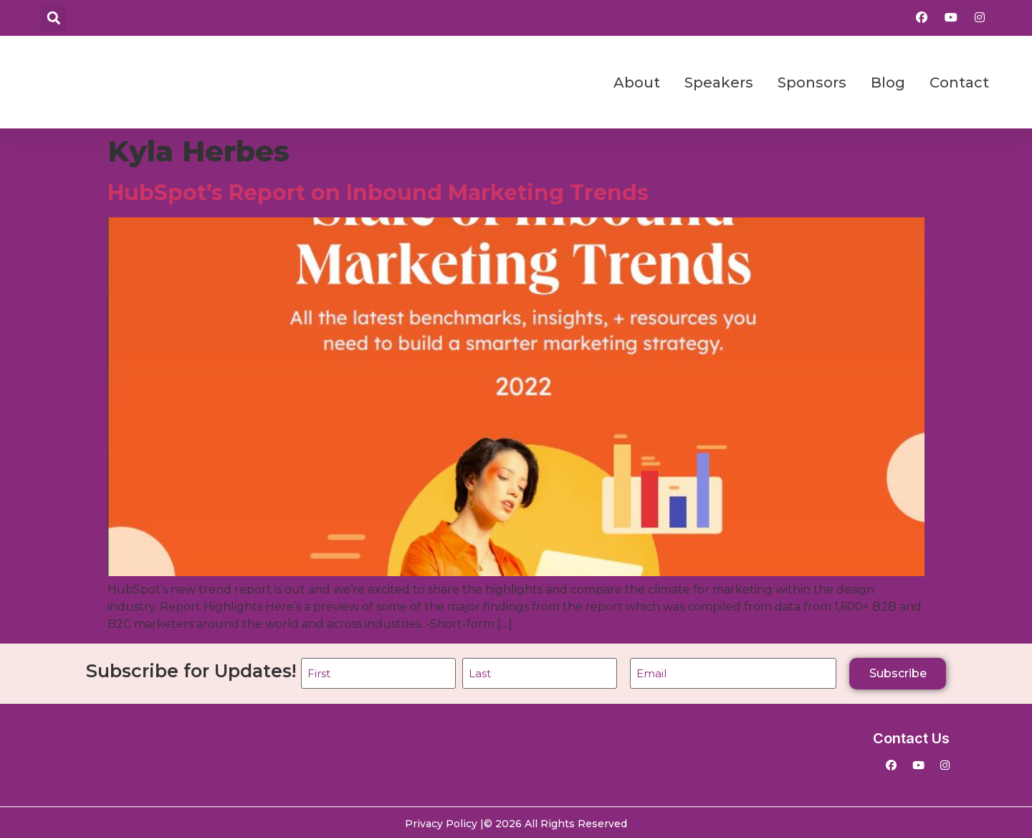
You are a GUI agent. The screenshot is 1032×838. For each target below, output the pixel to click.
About (636, 82)
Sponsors (812, 82)
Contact (959, 82)
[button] (53, 18)
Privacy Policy (441, 821)
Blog (888, 82)
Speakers (718, 82)
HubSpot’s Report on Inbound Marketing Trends (378, 192)
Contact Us (911, 736)
